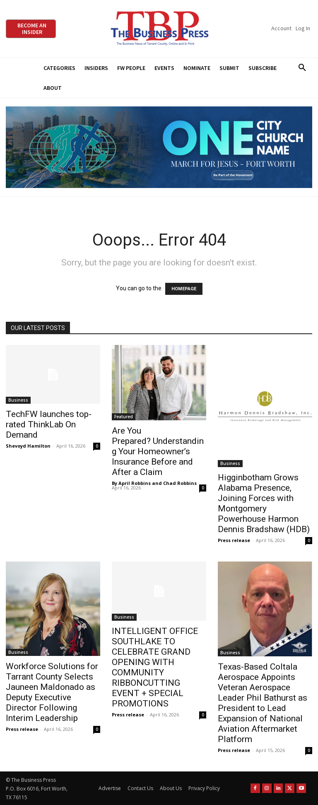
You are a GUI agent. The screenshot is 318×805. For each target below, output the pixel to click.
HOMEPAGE (183, 289)
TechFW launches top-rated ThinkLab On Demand (49, 424)
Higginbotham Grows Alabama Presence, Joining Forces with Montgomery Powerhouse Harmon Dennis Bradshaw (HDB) (264, 503)
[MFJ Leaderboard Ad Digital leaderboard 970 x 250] (159, 147)
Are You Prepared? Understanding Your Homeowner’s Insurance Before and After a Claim (158, 451)
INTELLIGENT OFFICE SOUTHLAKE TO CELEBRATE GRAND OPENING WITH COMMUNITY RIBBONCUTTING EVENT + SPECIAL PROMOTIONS (155, 667)
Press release (234, 540)
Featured (123, 416)
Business (18, 400)
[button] (302, 68)
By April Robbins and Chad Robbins (154, 483)
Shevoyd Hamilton (28, 446)
